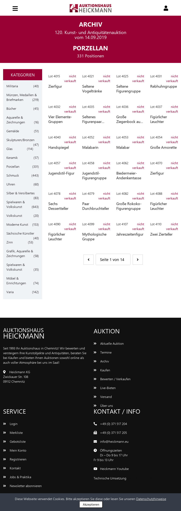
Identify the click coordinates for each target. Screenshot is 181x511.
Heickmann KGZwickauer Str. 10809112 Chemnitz (16, 377)
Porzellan (12, 166)
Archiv (101, 361)
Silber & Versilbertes (20, 193)
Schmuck (12, 175)
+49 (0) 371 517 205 (113, 432)
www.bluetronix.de (140, 478)
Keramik (12, 157)
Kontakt (12, 468)
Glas (9, 148)
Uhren (10, 184)
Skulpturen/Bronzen (20, 140)
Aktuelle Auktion (109, 343)
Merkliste (13, 432)
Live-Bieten (105, 388)
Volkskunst (14, 215)
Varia (10, 292)
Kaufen (102, 370)
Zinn (9, 242)
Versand (103, 396)
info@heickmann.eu (114, 441)
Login (10, 423)
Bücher (11, 108)
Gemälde (12, 131)
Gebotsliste (14, 441)
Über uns (103, 405)
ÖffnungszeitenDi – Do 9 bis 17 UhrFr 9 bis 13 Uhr (111, 455)
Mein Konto (14, 450)
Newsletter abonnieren (22, 486)
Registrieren (14, 459)
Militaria (12, 86)
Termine (103, 352)
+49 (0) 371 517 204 (113, 423)
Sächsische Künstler (20, 233)
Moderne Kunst (17, 224)
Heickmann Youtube (114, 468)
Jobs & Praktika (17, 477)
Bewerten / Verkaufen (112, 379)
